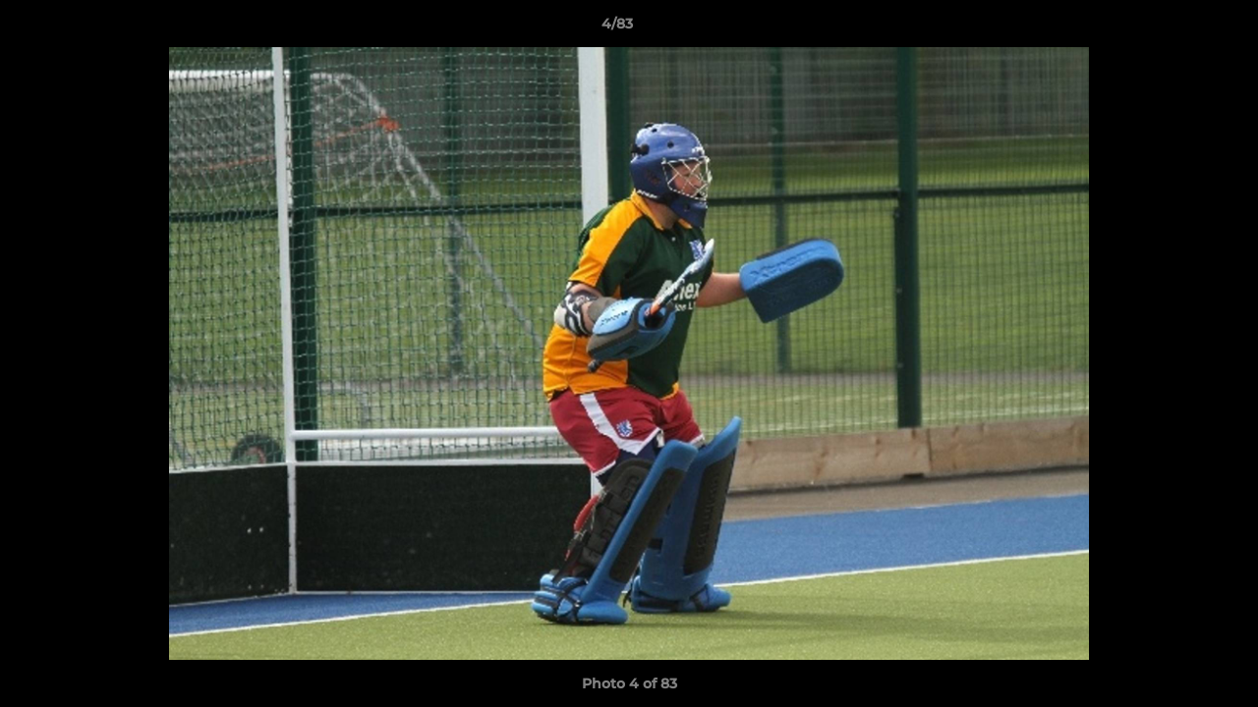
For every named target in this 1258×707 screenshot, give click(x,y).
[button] (1175, 28)
